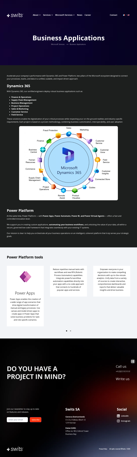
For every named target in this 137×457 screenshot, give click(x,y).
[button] (66, 330)
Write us (123, 388)
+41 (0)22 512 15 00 (123, 381)
